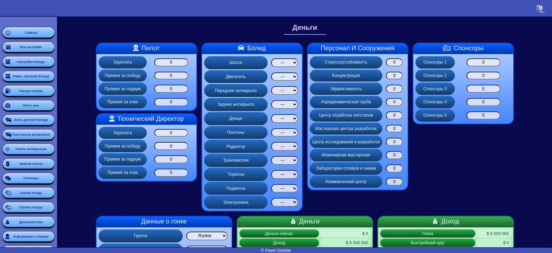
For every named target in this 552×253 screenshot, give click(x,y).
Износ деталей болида (47, 153)
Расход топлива (47, 114)
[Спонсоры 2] (498, 76)
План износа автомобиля (47, 173)
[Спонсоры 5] (498, 115)
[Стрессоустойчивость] (409, 62)
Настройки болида (47, 74)
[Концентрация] (409, 76)
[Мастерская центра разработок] (409, 129)
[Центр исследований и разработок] (409, 142)
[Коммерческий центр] (409, 182)
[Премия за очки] (186, 102)
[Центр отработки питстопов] (409, 115)
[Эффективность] (409, 89)
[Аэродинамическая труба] (409, 102)
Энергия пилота (47, 212)
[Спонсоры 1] (498, 62)
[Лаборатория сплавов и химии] (409, 168)
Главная (47, 35)
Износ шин (47, 133)
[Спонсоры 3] (498, 89)
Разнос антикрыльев (47, 192)
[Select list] (299, 62)
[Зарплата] (186, 62)
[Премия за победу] (186, 76)
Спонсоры (47, 232)
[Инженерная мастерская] (409, 155)
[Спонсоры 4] (498, 102)
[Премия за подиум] (186, 89)
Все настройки (47, 55)
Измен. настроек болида (47, 94)
